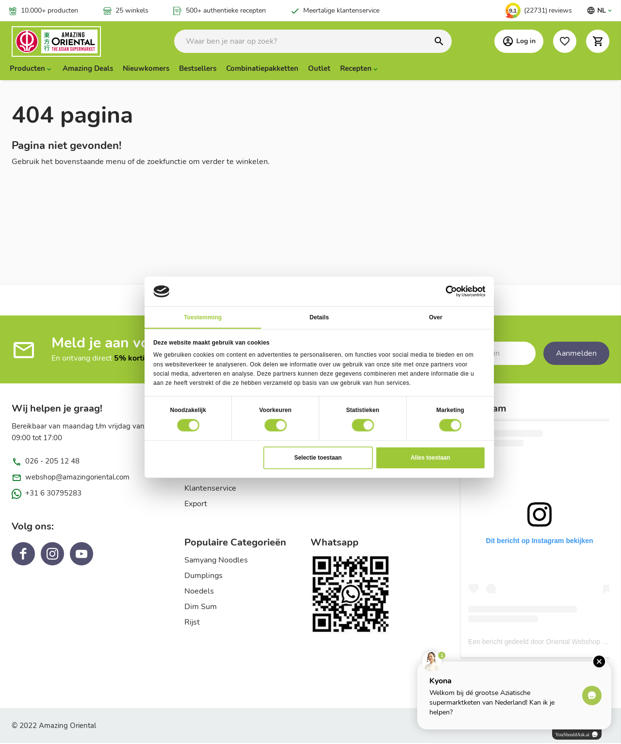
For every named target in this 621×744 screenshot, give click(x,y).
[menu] (310, 69)
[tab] (247, 546)
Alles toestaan (430, 457)
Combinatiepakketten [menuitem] (262, 69)
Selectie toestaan (318, 457)
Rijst (192, 623)
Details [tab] (319, 317)
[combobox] (313, 41)
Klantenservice (210, 489)
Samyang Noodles (216, 561)
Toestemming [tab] (203, 317)
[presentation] (31, 69)
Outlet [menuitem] (319, 69)
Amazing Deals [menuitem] (88, 69)
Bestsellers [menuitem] (197, 69)
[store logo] (67, 42)
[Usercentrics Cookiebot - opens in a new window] (451, 291)
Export (195, 504)
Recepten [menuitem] (356, 69)
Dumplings (203, 576)
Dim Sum (200, 607)
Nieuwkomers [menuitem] (146, 69)
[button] (597, 41)
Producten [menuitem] (27, 69)
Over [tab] (435, 317)
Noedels (199, 592)
